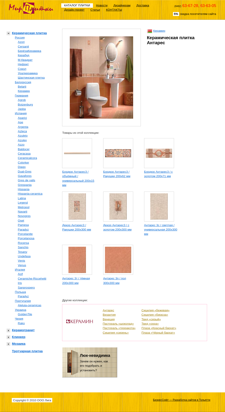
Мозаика (18, 343)
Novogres (24, 216)
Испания (21, 113)
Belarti (22, 86)
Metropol (24, 207)
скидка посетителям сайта (194, 14)
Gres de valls (26, 180)
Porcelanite (25, 234)
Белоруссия (23, 82)
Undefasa (24, 256)
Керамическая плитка (29, 33)
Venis (21, 260)
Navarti (22, 211)
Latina (22, 198)
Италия (20, 269)
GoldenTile (25, 314)
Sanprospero (26, 287)
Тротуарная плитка (27, 351)
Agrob (22, 100)
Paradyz (23, 229)
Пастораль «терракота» (119, 328)
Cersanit (23, 46)
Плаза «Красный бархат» (158, 328)
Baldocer (24, 149)
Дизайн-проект (74, 9)
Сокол (22, 68)
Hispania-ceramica (30, 193)
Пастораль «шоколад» (118, 323)
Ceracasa (24, 153)
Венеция (109, 319)
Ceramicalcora (27, 158)
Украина (20, 310)
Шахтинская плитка (31, 77)
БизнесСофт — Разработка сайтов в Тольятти (181, 399)
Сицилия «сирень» (116, 332)
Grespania (25, 185)
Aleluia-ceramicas (29, 305)
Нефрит (23, 64)
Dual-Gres (24, 171)
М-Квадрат (25, 60)
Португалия (23, 301)
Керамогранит (23, 330)
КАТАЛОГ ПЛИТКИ (77, 5)
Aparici (22, 118)
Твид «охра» (150, 323)
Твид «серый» (151, 319)
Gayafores (25, 176)
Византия (109, 314)
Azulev (22, 140)
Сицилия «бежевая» (155, 310)
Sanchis (23, 247)
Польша (20, 292)
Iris (20, 283)
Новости (102, 5)
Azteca (22, 131)
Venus (22, 265)
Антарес (108, 310)
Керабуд (23, 55)
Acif (20, 274)
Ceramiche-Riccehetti (32, 278)
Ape (20, 122)
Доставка (142, 5)
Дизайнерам (122, 5)
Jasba (22, 109)
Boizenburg (25, 104)
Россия (20, 37)
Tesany (22, 252)
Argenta (23, 127)
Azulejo (23, 135)
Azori (21, 42)
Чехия (19, 318)
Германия (21, 95)
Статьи (95, 9)
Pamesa (23, 225)
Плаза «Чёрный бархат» (158, 332)
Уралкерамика (28, 73)
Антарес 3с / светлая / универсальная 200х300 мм (160, 230)
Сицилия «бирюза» (154, 314)
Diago (22, 167)
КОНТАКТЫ (114, 9)
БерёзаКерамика (29, 51)
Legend (23, 202)
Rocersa (23, 243)
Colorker (23, 162)
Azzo (21, 144)
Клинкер (18, 337)
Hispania (24, 189)
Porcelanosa (26, 238)
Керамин (24, 91)
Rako (21, 323)
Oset (21, 220)
